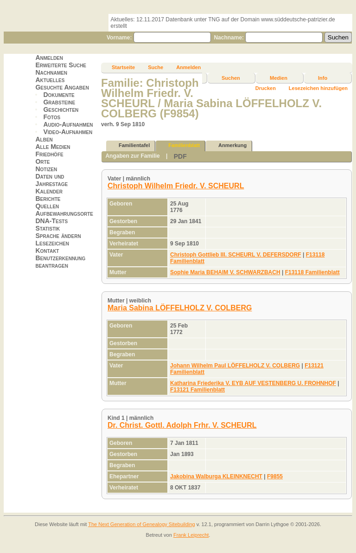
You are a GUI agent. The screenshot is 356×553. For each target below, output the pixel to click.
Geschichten (60, 109)
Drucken (265, 88)
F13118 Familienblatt (312, 272)
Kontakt (47, 250)
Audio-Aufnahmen (68, 124)
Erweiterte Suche (60, 65)
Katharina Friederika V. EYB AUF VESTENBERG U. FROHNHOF (253, 383)
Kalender (48, 191)
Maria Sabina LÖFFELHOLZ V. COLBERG (180, 308)
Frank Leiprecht (191, 535)
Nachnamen (51, 72)
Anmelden (49, 57)
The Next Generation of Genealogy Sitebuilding (141, 524)
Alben (43, 139)
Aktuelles (49, 80)
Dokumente (58, 94)
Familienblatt (180, 145)
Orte (42, 161)
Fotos (51, 117)
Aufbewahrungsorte (64, 213)
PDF (180, 156)
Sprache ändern (58, 235)
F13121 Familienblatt (197, 389)
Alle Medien (52, 146)
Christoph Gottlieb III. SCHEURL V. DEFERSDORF (235, 254)
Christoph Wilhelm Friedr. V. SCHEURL (176, 186)
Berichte (47, 198)
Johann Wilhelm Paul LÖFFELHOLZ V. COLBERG (235, 365)
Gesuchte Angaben (62, 87)
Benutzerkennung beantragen (60, 261)
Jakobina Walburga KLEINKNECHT (216, 476)
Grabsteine (59, 102)
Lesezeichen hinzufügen (318, 88)
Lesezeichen (52, 243)
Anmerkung (228, 145)
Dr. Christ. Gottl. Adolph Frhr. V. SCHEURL (182, 425)
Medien (278, 78)
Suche (155, 67)
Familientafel (130, 145)
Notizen (46, 169)
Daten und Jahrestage (51, 180)
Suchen (231, 78)
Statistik (47, 228)
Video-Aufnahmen (67, 131)
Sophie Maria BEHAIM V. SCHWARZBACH (225, 272)
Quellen (47, 206)
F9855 (275, 476)
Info (322, 78)
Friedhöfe (49, 154)
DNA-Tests (51, 221)
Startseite (123, 67)
